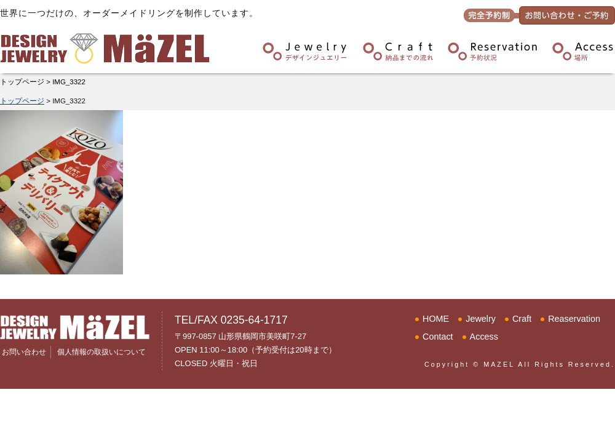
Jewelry (481, 319)
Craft (521, 319)
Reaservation (574, 319)
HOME (436, 319)
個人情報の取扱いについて (101, 352)
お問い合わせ (24, 352)
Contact (438, 336)
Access (484, 336)
